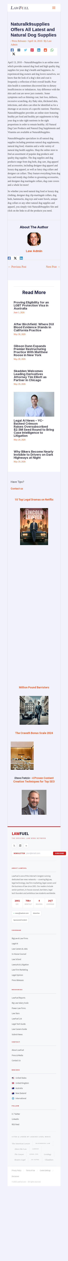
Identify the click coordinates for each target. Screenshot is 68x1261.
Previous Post (17, 266)
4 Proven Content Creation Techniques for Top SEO (34, 779)
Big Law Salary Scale (20, 1003)
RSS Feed (15, 1124)
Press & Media (17, 1055)
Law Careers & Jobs (20, 949)
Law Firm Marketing (20, 969)
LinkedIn (15, 1119)
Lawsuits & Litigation (20, 964)
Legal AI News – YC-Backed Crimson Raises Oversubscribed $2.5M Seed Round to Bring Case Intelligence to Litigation (34, 428)
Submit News (17, 1034)
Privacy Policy (16, 1170)
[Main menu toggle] (53, 7)
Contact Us (16, 1060)
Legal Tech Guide (18, 1024)
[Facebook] (12, 50)
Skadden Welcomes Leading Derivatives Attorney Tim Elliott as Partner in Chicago (30, 375)
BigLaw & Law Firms (20, 938)
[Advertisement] (30, 571)
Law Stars (16, 1013)
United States (19, 1078)
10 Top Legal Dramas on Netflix (34, 499)
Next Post (53, 266)
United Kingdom (20, 1083)
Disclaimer (15, 1176)
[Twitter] (25, 50)
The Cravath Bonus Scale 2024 (34, 733)
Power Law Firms (19, 1008)
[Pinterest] (32, 50)
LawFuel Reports (18, 997)
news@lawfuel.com (21, 913)
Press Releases (19, 41)
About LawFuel (18, 1050)
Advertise (36, 913)
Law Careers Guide (19, 1029)
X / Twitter (16, 1114)
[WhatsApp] (52, 50)
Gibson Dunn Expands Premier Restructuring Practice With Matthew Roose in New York (31, 350)
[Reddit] (45, 50)
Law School (16, 959)
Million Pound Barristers (34, 687)
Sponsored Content (20, 920)
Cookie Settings (45, 1170)
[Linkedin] (38, 50)
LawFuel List (17, 1018)
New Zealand (19, 1093)
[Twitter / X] (13, 53)
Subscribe (59, 853)
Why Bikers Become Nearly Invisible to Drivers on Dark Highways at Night (33, 454)
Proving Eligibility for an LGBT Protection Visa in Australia (31, 305)
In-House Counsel (19, 954)
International (19, 1098)
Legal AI (15, 943)
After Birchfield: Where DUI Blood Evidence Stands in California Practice (34, 327)
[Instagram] (18, 50)
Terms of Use (30, 1170)
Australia (17, 1088)
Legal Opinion (17, 975)
